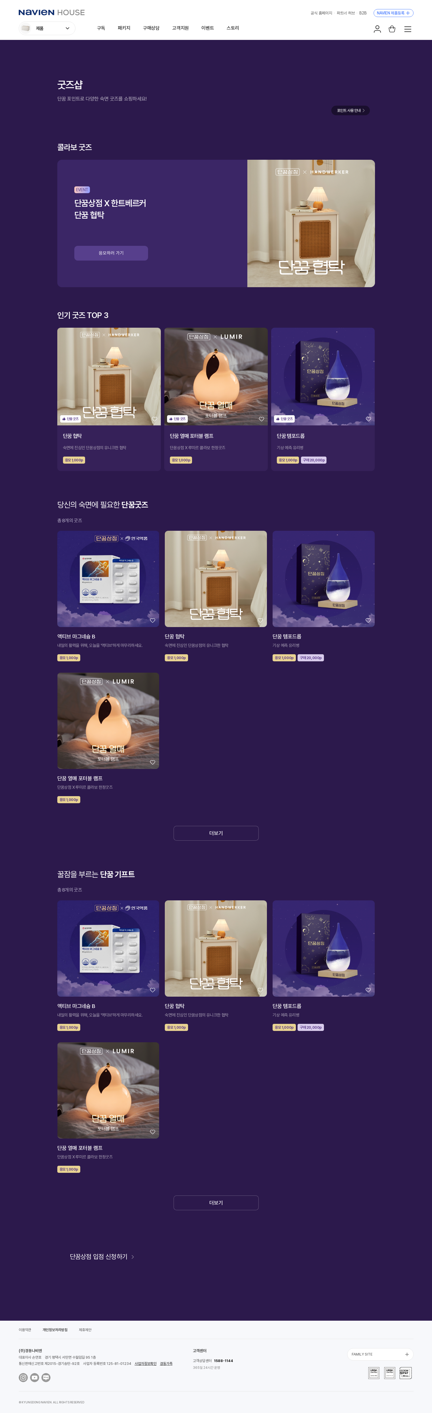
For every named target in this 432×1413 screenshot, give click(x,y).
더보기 (216, 833)
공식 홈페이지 (321, 13)
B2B (363, 13)
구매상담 (151, 28)
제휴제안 (85, 1330)
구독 (101, 28)
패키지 (124, 28)
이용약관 (25, 1330)
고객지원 (180, 28)
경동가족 (166, 1363)
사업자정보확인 (146, 1363)
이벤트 (207, 28)
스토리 (233, 28)
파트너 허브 (346, 13)
